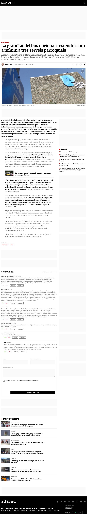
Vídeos (34, 507)
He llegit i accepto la (20, 381)
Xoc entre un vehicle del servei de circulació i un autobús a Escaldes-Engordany (26, 477)
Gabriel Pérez (8, 64)
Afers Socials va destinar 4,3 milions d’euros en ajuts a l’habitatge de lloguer (27, 440)
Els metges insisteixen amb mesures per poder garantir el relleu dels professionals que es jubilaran (27, 449)
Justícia (13, 428)
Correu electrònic (35, 359)
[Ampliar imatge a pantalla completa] (82, 71)
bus (12, 245)
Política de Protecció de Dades (30, 509)
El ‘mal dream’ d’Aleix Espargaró (69, 152)
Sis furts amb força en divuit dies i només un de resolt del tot (72, 165)
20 (10, 352)
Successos (14, 473)
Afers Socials (15, 419)
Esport (28, 507)
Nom (4, 359)
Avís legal (57, 509)
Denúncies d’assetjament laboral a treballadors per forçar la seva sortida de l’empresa (27, 422)
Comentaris (31, 64)
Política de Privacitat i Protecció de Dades (27, 381)
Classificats (42, 507)
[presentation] (16, 388)
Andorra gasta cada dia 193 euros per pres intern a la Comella (27, 458)
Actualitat (9, 507)
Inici (2, 507)
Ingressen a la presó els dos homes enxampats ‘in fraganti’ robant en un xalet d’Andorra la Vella (27, 431)
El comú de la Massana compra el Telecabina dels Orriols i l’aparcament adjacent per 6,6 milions (72, 170)
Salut (12, 446)
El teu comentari (8, 367)
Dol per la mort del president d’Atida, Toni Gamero (71, 160)
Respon (13, 286)
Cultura (22, 507)
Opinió (16, 507)
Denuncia (20, 286)
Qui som (3, 509)
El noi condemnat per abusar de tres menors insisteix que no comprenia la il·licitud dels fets (26, 467)
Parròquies (5, 42)
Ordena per (45, 272)
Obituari (51, 507)
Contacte (10, 509)
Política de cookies (46, 509)
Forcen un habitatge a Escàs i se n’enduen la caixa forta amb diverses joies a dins (72, 156)
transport (5, 245)
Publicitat (17, 509)
